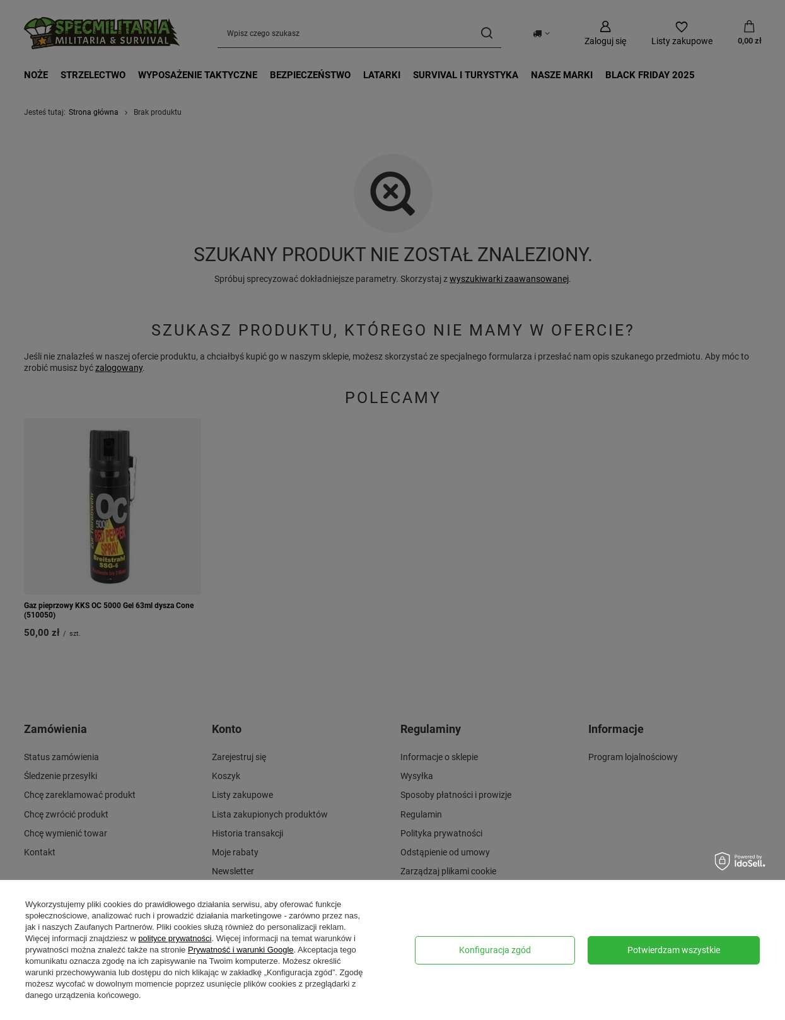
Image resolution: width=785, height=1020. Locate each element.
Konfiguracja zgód (495, 950)
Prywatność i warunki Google (241, 949)
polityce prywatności (174, 938)
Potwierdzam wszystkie (673, 950)
